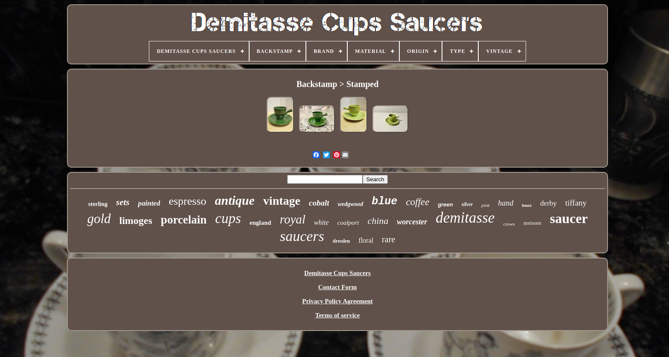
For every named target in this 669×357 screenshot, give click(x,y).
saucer (569, 218)
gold (99, 218)
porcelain (184, 219)
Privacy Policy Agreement (337, 301)
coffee (417, 202)
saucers (302, 236)
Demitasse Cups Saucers (337, 273)
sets (123, 202)
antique (235, 200)
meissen (532, 223)
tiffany (576, 202)
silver (467, 204)
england (260, 222)
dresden (341, 241)
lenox (527, 205)
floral (365, 240)
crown (509, 223)
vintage (281, 200)
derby (548, 203)
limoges (135, 220)
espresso (187, 201)
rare (388, 239)
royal (292, 219)
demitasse (465, 217)
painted (149, 203)
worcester (412, 222)
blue (384, 201)
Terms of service (337, 315)
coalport (348, 222)
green (445, 204)
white (321, 222)
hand (505, 203)
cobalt (319, 202)
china (377, 220)
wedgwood (350, 204)
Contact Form (337, 287)
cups (228, 218)
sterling (98, 204)
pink (485, 205)
